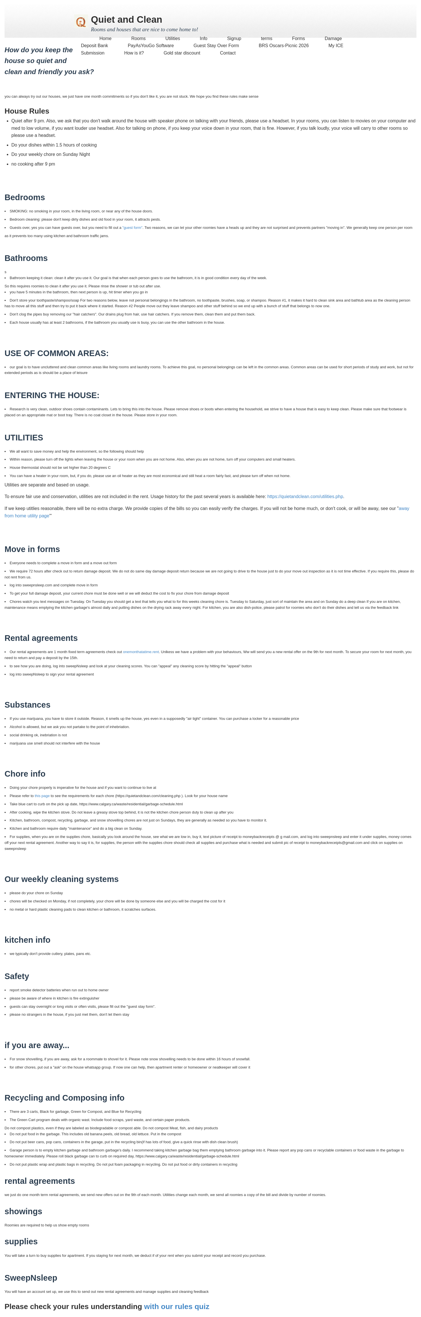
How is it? (134, 53)
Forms (298, 38)
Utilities (172, 38)
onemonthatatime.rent (141, 652)
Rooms (139, 38)
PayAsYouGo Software (151, 45)
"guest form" (132, 227)
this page (42, 796)
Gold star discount (182, 53)
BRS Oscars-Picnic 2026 (284, 45)
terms (266, 38)
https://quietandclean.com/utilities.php (305, 496)
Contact (227, 53)
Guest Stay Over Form (216, 45)
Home (105, 38)
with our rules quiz (176, 1306)
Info (203, 38)
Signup (234, 38)
